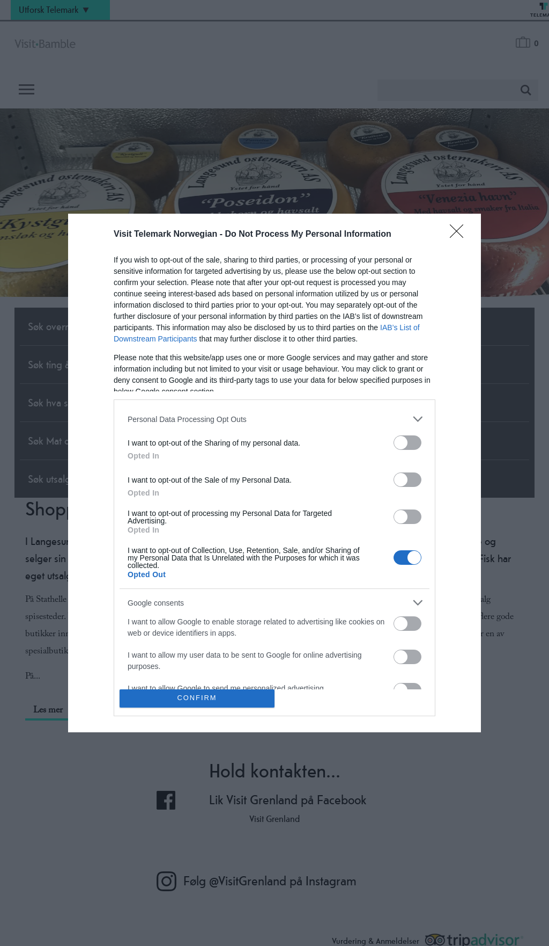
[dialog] (274, 473)
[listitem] (274, 419)
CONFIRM (197, 698)
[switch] (407, 442)
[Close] (460, 234)
